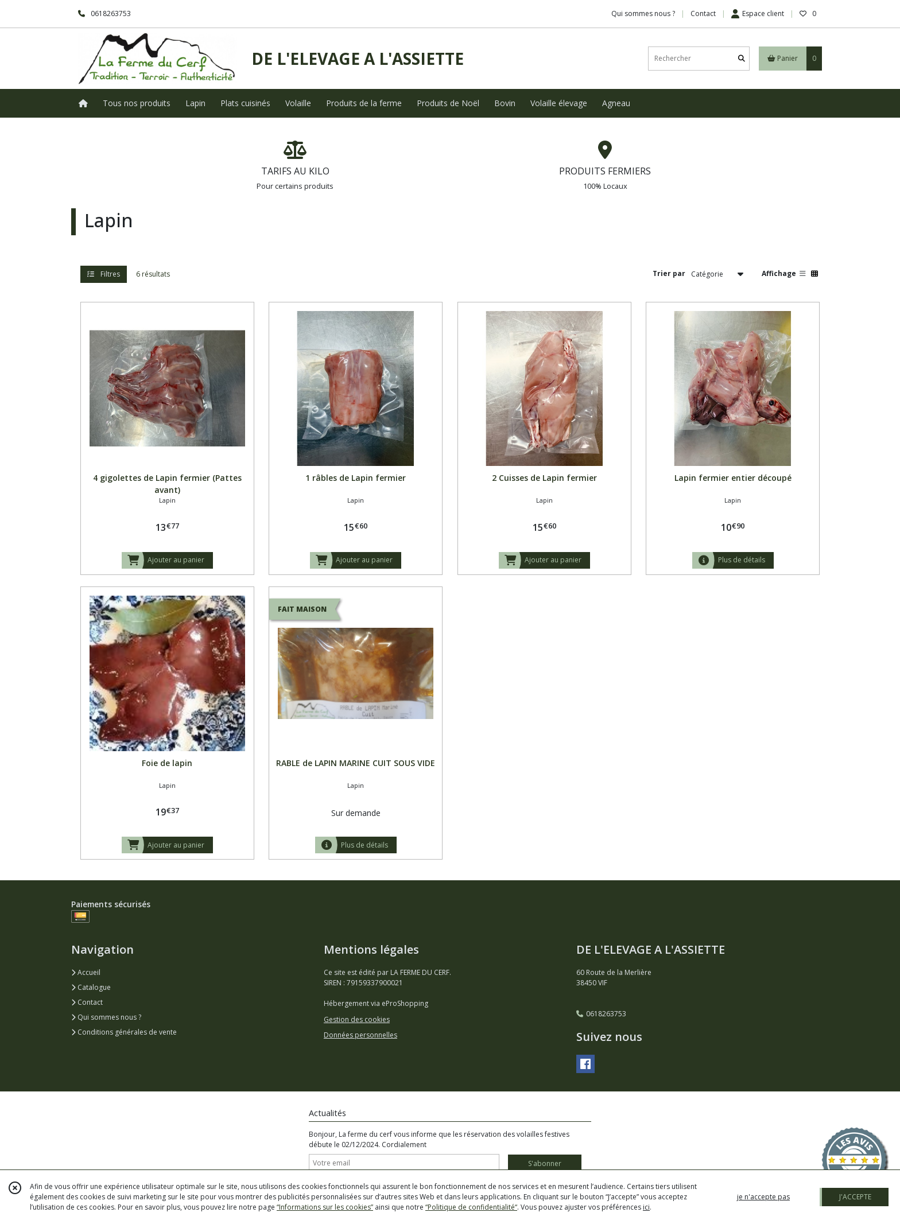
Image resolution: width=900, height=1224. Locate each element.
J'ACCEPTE (855, 1197)
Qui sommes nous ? (106, 1017)
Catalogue (91, 987)
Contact (703, 13)
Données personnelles (360, 1035)
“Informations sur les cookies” (325, 1207)
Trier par (669, 273)
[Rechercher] (741, 58)
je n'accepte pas (763, 1197)
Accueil (85, 972)
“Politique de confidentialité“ (471, 1207)
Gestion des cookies (357, 1019)
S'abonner (544, 1163)
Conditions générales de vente (124, 1032)
